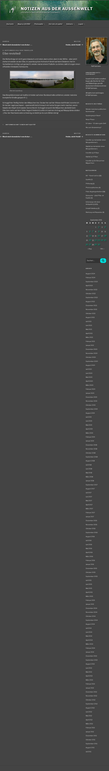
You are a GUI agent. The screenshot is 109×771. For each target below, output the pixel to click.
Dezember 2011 (91, 736)
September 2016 (92, 532)
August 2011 (90, 748)
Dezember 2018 (91, 445)
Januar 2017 (90, 517)
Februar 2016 (90, 560)
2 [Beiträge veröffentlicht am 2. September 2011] (98, 227)
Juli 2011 (88, 752)
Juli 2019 (89, 417)
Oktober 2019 (90, 405)
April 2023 (89, 285)
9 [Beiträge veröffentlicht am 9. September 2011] (99, 231)
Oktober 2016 (90, 528)
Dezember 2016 (91, 520)
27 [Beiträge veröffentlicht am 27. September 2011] (90, 245)
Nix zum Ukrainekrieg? (93, 127)
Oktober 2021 (90, 313)
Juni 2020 (89, 373)
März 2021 (89, 337)
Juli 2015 (89, 580)
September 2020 (92, 361)
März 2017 (89, 509)
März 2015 (89, 596)
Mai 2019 (89, 425)
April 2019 (89, 429)
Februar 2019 (90, 437)
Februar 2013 (90, 684)
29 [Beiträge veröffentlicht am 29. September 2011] (95, 245)
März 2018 (89, 477)
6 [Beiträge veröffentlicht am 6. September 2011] (90, 231)
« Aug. (90, 249)
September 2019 (92, 409)
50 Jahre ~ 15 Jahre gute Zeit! (96, 123)
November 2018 (91, 449)
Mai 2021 (89, 329)
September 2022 (92, 297)
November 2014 (91, 612)
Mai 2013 (89, 672)
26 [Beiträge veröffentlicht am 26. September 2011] (87, 245)
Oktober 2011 (90, 740)
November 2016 (91, 525)
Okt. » (102, 249)
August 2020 (90, 365)
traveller (28, 50)
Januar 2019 (90, 441)
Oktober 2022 (91, 293)
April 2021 (89, 333)
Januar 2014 (90, 652)
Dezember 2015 (91, 568)
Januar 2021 (90, 345)
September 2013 (92, 660)
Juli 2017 (88, 493)
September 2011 (91, 744)
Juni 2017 (89, 497)
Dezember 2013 (91, 656)
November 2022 (91, 290)
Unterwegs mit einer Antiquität (21, 124)
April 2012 (89, 720)
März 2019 (89, 433)
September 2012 (92, 704)
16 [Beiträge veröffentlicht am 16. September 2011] (99, 236)
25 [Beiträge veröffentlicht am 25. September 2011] (105, 240)
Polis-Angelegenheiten (94, 192)
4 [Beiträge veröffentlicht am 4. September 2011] (105, 227)
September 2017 (92, 485)
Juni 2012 (89, 712)
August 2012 (90, 708)
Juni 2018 (89, 469)
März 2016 (89, 556)
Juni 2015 (89, 584)
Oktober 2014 (90, 616)
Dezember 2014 (91, 608)
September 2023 (92, 282)
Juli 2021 (88, 321)
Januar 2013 (90, 688)
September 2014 (92, 620)
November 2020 (92, 353)
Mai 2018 (89, 473)
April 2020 (89, 381)
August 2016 (90, 536)
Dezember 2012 (91, 692)
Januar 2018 (90, 481)
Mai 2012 (89, 716)
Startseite (10, 24)
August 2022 (90, 301)
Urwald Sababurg (91, 208)
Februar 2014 (90, 648)
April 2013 (89, 676)
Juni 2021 (89, 325)
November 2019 (91, 401)
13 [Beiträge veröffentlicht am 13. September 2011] (90, 236)
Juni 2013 (89, 668)
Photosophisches (92, 187)
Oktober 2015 (90, 572)
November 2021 (91, 309)
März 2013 (89, 680)
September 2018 (92, 457)
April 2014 (89, 640)
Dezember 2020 (91, 349)
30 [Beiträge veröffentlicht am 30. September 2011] (99, 245)
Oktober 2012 (90, 700)
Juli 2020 (89, 369)
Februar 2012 (90, 728)
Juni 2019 (89, 421)
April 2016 (89, 552)
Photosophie (39, 24)
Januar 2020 (90, 393)
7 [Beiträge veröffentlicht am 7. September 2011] (92, 231)
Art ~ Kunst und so (92, 176)
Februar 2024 (90, 277)
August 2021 (90, 317)
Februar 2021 (90, 341)
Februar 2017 (90, 513)
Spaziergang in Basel (93, 115)
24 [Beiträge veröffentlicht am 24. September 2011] (102, 240)
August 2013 (90, 664)
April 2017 (89, 505)
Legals (81, 24)
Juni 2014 (89, 632)
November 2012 (91, 696)
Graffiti (88, 179)
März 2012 (89, 724)
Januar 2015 (90, 604)
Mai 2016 (89, 548)
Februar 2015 (90, 600)
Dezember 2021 (91, 305)
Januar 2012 (90, 732)
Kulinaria (70, 24)
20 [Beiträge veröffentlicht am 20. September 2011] (90, 240)
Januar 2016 (90, 564)
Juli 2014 (89, 628)
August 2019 (90, 413)
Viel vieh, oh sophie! (55, 24)
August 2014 (90, 624)
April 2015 (89, 592)
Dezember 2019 (91, 397)
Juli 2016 (89, 540)
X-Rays (96, 153)
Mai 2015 (89, 588)
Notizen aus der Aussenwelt (57, 8)
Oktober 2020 (91, 357)
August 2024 (90, 274)
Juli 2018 (89, 465)
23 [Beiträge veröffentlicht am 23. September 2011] (99, 240)
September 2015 (92, 576)
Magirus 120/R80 (24, 24)
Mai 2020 (89, 377)
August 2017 (90, 489)
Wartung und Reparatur (94, 212)
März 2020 (89, 385)
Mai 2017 (89, 501)
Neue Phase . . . (91, 119)
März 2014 (89, 644)
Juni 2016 (89, 544)
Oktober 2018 (90, 453)
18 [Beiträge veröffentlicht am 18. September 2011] (105, 236)
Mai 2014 (89, 636)
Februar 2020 (90, 389)
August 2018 (90, 461)
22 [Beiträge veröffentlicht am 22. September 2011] (96, 240)
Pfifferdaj (89, 184)
